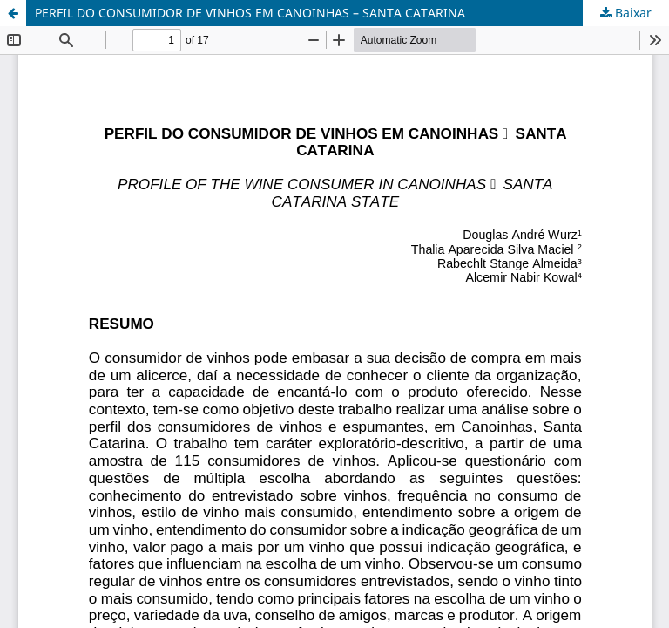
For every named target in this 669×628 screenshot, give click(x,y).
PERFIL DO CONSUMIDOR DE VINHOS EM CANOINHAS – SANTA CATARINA (250, 12)
